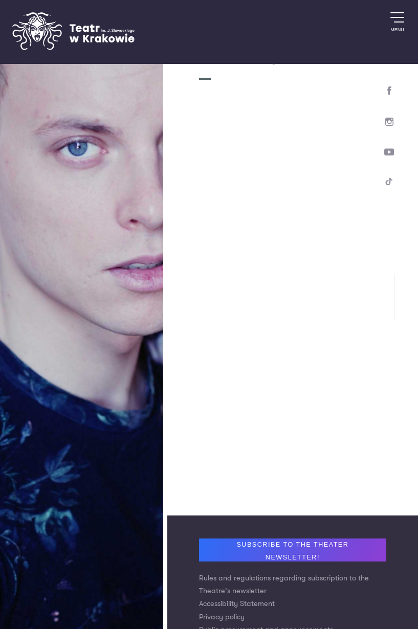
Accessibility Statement (237, 603)
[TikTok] (389, 183)
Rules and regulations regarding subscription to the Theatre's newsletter (284, 584)
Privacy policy (222, 617)
